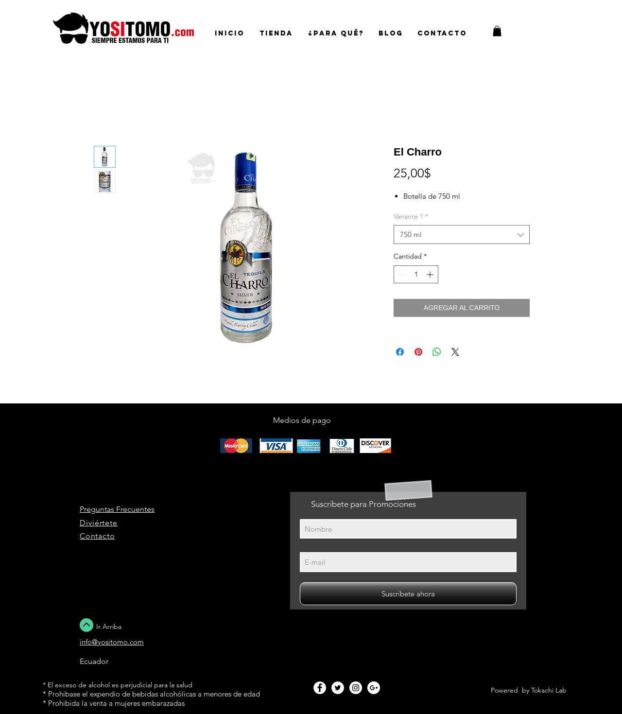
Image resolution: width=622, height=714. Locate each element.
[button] (497, 31)
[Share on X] (455, 352)
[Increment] (431, 274)
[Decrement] (401, 274)
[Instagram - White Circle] (355, 687)
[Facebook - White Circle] (319, 687)
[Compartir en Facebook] (400, 352)
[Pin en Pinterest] (418, 352)
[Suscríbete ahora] (408, 593)
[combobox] (462, 234)
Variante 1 (411, 216)
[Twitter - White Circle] (337, 687)
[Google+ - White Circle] (373, 687)
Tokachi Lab (549, 690)
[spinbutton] (416, 274)
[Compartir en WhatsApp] (437, 352)
